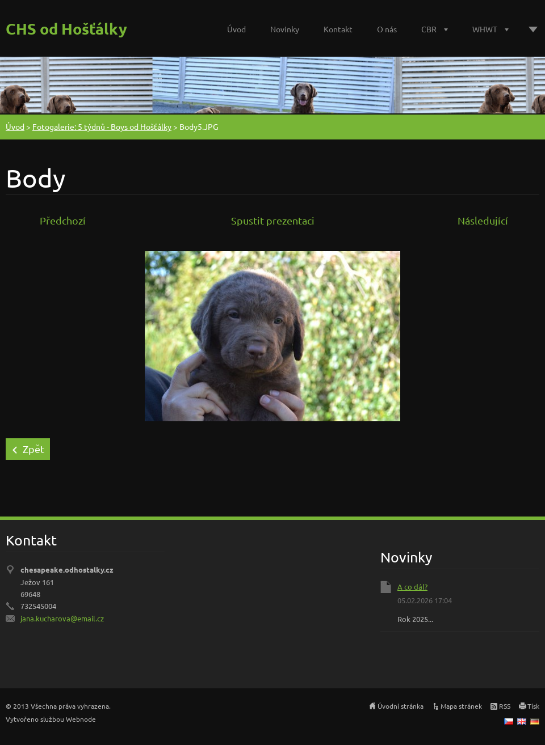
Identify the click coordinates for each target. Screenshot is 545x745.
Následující (483, 220)
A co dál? (412, 586)
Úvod (236, 29)
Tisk (533, 705)
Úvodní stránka (401, 705)
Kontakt (338, 29)
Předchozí (63, 220)
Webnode (81, 718)
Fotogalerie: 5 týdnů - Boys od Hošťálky (101, 126)
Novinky (284, 29)
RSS (504, 705)
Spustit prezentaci (273, 220)
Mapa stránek (461, 705)
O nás (387, 29)
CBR (429, 29)
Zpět (33, 449)
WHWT (484, 29)
